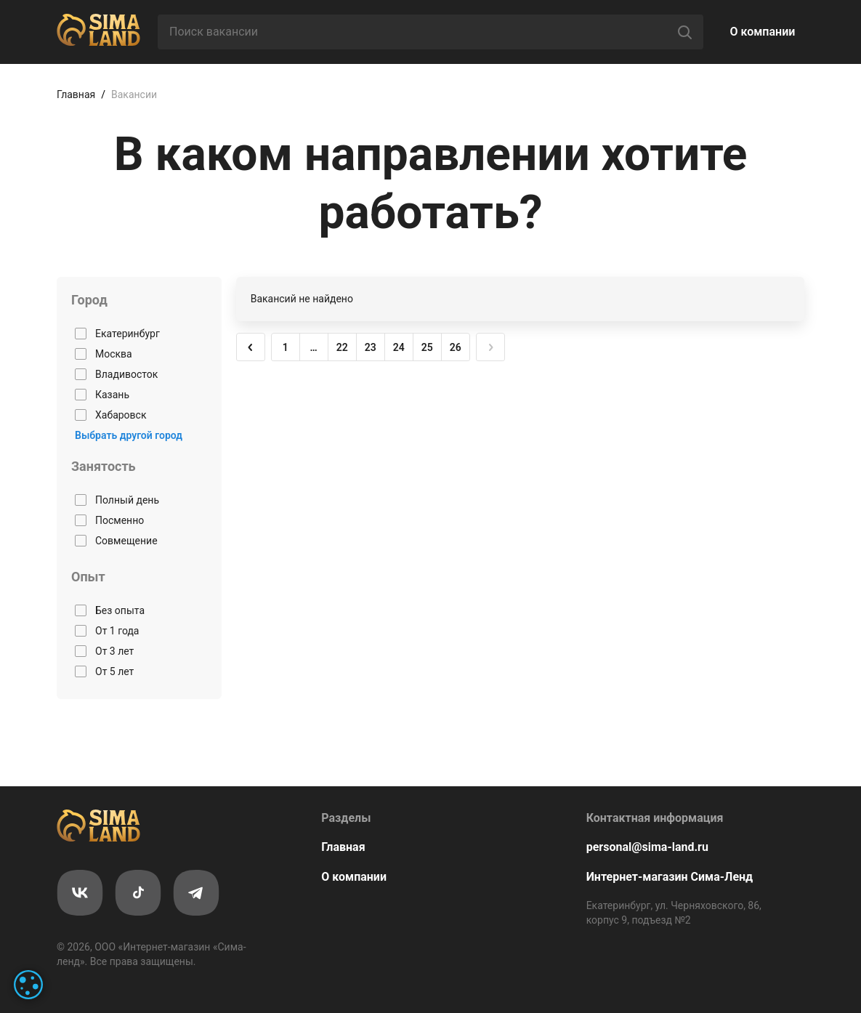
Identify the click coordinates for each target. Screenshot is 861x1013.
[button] (250, 347)
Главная (76, 94)
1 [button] (285, 347)
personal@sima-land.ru (647, 847)
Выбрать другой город (128, 435)
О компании (763, 32)
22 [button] (342, 347)
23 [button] (370, 347)
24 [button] (399, 347)
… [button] (314, 347)
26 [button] (455, 347)
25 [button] (427, 347)
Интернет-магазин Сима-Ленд (669, 877)
